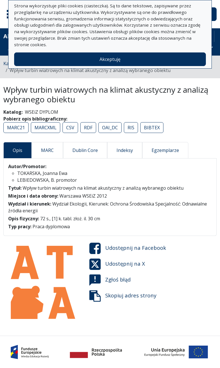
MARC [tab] (47, 150)
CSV (70, 127)
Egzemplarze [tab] (165, 150)
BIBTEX (152, 127)
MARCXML (45, 127)
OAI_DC (110, 127)
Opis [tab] (17, 150)
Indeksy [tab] (125, 150)
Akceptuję (110, 59)
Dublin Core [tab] (85, 150)
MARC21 (16, 127)
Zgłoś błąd (110, 280)
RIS (131, 127)
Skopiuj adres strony (122, 296)
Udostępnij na (127, 248)
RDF (88, 127)
